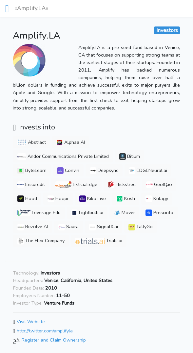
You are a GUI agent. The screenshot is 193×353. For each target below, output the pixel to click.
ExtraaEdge (76, 184)
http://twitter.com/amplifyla (45, 331)
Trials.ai (98, 240)
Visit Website (31, 322)
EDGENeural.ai (148, 170)
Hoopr (58, 198)
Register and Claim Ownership (54, 340)
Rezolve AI (32, 226)
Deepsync (104, 170)
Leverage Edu (39, 212)
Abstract (31, 142)
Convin (68, 170)
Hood (27, 198)
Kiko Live (92, 198)
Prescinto (159, 212)
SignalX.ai (103, 226)
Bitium (129, 156)
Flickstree (122, 184)
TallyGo (140, 226)
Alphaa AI (70, 142)
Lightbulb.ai (87, 212)
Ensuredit (31, 184)
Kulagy (156, 198)
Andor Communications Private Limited (63, 156)
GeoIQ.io (159, 184)
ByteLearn (32, 170)
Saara (68, 226)
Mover (124, 212)
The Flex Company (41, 240)
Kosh (125, 198)
